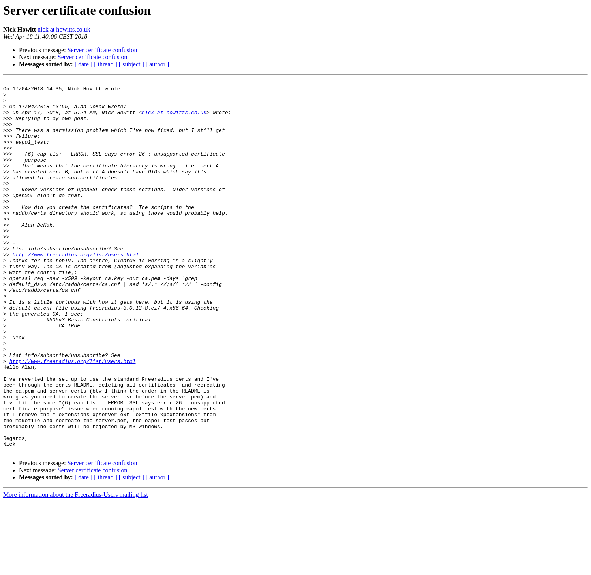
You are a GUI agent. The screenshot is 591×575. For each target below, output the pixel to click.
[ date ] (83, 64)
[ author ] (157, 64)
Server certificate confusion (102, 50)
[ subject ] (131, 64)
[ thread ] (105, 64)
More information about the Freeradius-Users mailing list (75, 568)
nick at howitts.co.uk (64, 29)
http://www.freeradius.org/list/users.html (75, 289)
